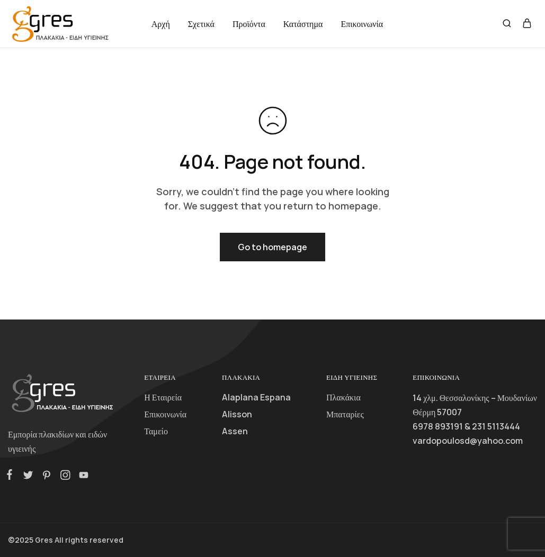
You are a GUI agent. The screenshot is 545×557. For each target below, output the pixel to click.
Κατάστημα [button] (303, 24)
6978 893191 (438, 426)
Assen (235, 431)
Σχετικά (201, 24)
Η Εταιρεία (163, 397)
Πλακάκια (343, 397)
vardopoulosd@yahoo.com (468, 440)
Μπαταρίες (345, 414)
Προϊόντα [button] (249, 24)
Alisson (237, 414)
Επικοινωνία (362, 24)
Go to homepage (272, 247)
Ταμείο (156, 431)
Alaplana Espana (256, 397)
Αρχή (160, 24)
